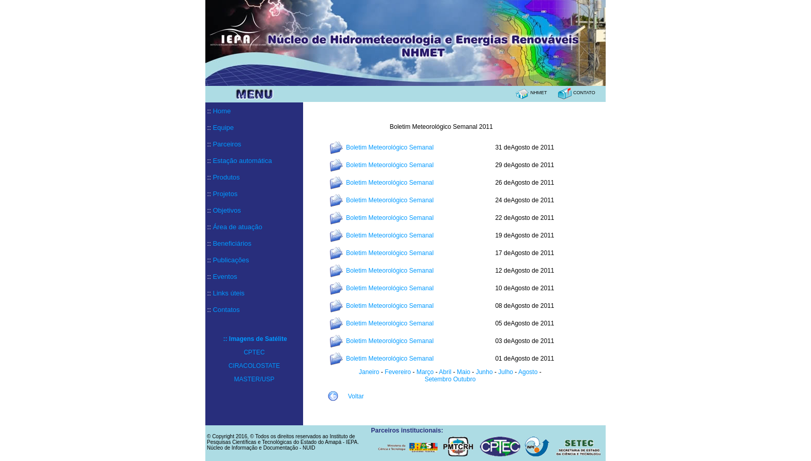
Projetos (225, 194)
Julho (506, 372)
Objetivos (227, 210)
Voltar (356, 396)
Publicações (231, 260)
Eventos (225, 276)
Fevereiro (398, 372)
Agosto (527, 372)
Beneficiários (232, 243)
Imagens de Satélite (258, 339)
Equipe (223, 127)
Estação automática (242, 161)
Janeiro (369, 372)
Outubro (464, 379)
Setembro (438, 379)
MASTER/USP (254, 379)
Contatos (226, 310)
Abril (445, 372)
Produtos (226, 177)
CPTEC (254, 352)
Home (222, 111)
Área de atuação (237, 227)
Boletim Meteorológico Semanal (389, 147)
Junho (484, 372)
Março (425, 372)
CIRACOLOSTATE (254, 365)
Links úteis (228, 293)
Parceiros (227, 144)
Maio (463, 372)
